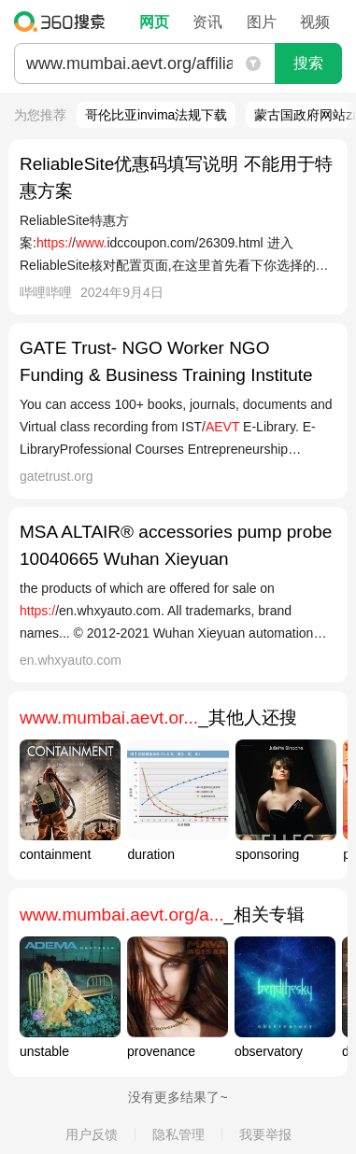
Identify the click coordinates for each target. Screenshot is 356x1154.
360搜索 (64, 21)
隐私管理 (178, 1134)
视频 (315, 22)
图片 (262, 22)
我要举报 (265, 1134)
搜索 (308, 63)
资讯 (207, 22)
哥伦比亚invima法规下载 (156, 114)
